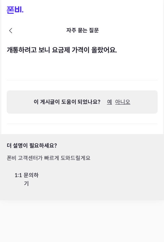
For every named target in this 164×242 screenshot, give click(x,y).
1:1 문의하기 (26, 180)
